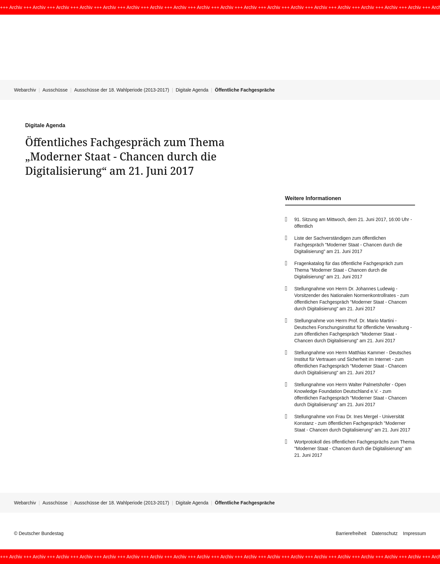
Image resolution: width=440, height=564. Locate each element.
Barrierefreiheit (351, 533)
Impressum (414, 533)
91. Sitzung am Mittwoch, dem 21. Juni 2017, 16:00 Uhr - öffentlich (353, 223)
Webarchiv (25, 90)
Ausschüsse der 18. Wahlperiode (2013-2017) (121, 90)
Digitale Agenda (192, 90)
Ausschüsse (55, 90)
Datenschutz (385, 533)
